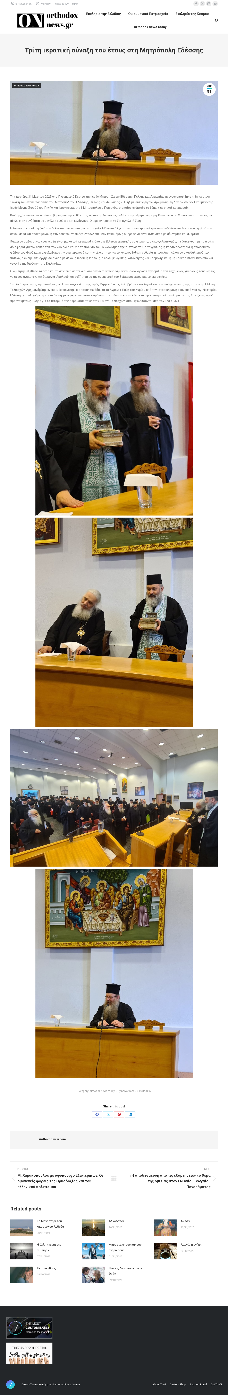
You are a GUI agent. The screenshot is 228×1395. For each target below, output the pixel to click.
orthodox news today (26, 85)
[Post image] (21, 1227)
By (126, 1090)
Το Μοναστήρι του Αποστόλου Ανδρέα (50, 1223)
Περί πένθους (46, 1268)
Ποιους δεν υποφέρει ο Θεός (125, 1271)
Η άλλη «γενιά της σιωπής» (49, 1247)
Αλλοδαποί (116, 1221)
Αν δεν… (186, 1221)
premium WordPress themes (64, 1384)
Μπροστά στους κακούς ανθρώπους (125, 1247)
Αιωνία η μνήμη (191, 1245)
